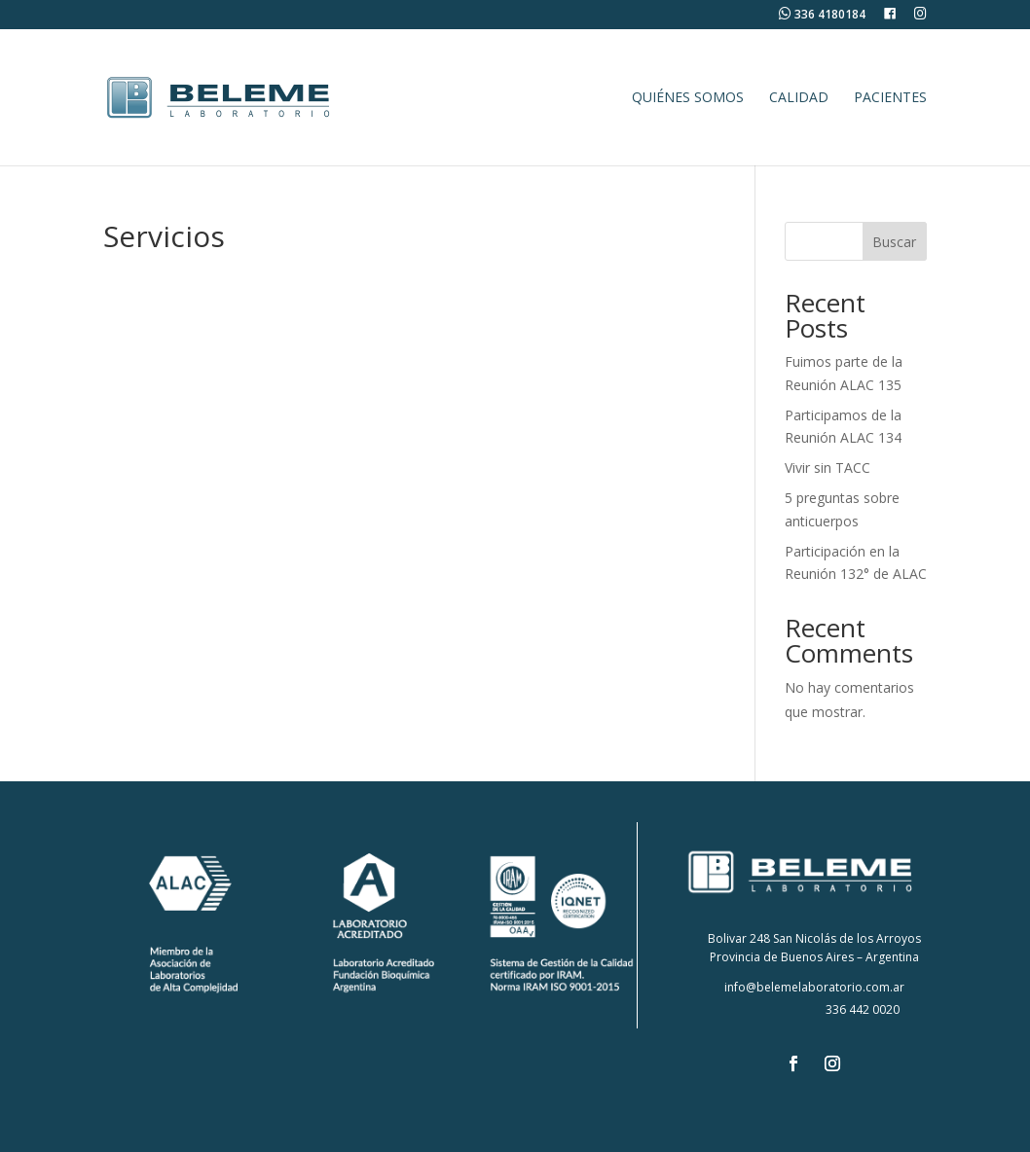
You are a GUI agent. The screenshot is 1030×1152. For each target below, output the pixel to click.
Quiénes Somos (688, 98)
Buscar (894, 242)
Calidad (798, 98)
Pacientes (890, 98)
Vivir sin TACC (827, 467)
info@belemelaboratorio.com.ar (814, 987)
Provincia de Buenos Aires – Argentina (814, 957)
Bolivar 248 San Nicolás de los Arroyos (814, 938)
